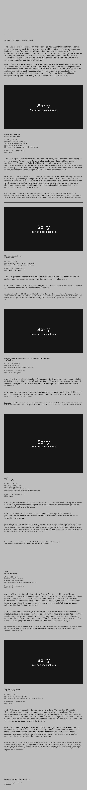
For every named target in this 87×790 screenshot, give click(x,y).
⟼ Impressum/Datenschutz (13, 783)
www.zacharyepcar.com (32, 491)
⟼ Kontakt (7, 785)
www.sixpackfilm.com (29, 582)
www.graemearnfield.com (34, 698)
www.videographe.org (30, 147)
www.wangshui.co (27, 367)
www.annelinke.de (28, 265)
